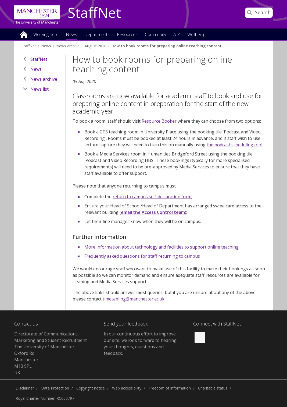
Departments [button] (97, 34)
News (46, 45)
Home (23, 34)
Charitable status (212, 388)
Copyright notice (90, 388)
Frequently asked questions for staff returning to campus (142, 256)
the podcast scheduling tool (234, 145)
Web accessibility (126, 388)
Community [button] (155, 34)
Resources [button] (127, 34)
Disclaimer (25, 388)
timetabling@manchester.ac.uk (133, 299)
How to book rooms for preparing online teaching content (167, 45)
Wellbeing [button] (196, 34)
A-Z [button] (176, 34)
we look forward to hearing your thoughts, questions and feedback (140, 346)
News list (39, 89)
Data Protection (55, 388)
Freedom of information (170, 388)
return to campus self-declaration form (152, 197)
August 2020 (95, 45)
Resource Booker (159, 121)
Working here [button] (46, 34)
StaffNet (94, 13)
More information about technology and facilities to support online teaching (161, 247)
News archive (68, 45)
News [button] (71, 34)
